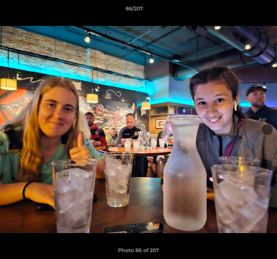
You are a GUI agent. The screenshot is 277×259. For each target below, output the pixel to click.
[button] (251, 10)
